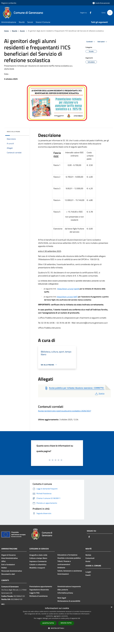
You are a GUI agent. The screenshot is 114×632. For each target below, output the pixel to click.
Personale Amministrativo (11, 570)
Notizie (88, 555)
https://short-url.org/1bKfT (67, 296)
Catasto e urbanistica (37, 564)
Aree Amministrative (9, 558)
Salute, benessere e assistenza (69, 570)
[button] (57, 628)
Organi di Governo (8, 555)
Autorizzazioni (63, 574)
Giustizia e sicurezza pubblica (69, 558)
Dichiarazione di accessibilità (68, 601)
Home (6, 30)
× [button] (111, 607)
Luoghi (88, 572)
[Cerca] (110, 12)
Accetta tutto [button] (48, 623)
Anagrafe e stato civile (38, 555)
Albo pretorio (62, 589)
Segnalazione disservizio (39, 589)
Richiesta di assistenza (38, 596)
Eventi (88, 575)
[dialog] (57, 618)
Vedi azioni (102, 41)
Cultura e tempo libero (38, 558)
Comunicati (90, 558)
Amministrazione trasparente (69, 586)
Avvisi (22, 30)
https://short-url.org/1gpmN (68, 288)
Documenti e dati (8, 574)
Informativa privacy (65, 592)
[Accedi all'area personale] (101, 3)
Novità (14, 30)
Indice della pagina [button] (13, 131)
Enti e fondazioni (8, 564)
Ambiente (61, 567)
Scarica (99, 393)
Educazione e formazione (67, 554)
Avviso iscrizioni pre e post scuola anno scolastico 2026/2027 (64, 410)
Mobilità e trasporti (37, 567)
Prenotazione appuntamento (40, 586)
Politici (4, 567)
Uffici (3, 561)
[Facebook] (89, 12)
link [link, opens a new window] (79, 618)
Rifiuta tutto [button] (66, 623)
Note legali (61, 597)
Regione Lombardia (8, 3)
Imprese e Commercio (38, 561)
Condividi (91, 41)
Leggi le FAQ (34, 592)
